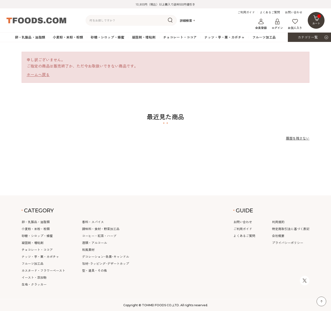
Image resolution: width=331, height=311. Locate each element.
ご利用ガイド (246, 12)
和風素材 (88, 249)
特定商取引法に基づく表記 (290, 228)
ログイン (277, 24)
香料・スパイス (93, 222)
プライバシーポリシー (287, 242)
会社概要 (278, 235)
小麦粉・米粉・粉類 (68, 37)
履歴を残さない (297, 138)
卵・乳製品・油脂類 (30, 37)
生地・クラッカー (34, 284)
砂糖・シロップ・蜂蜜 (107, 37)
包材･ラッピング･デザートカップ (105, 263)
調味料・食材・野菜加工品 (100, 228)
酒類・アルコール (94, 242)
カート (316, 19)
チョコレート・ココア (180, 37)
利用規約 (278, 222)
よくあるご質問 (270, 12)
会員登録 (261, 24)
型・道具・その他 (94, 270)
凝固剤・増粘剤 (143, 37)
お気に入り (295, 24)
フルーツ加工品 (264, 37)
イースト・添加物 (34, 277)
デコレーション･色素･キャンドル (105, 256)
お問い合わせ (293, 12)
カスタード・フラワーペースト (43, 270)
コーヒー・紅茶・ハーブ (99, 235)
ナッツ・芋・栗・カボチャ (224, 37)
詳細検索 (186, 20)
